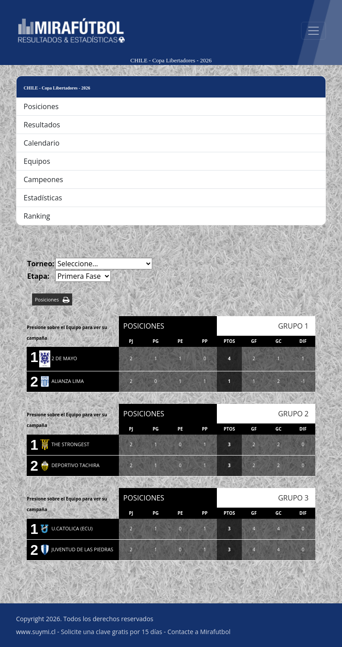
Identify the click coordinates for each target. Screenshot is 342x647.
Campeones (43, 179)
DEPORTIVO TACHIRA (69, 465)
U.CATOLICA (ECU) (66, 528)
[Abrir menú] (313, 31)
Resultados (42, 125)
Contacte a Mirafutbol (199, 631)
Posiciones (41, 106)
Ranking (37, 216)
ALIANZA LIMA (61, 381)
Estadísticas (43, 198)
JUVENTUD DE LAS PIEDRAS (76, 549)
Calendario (42, 143)
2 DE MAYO (58, 358)
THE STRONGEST (64, 444)
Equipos (37, 161)
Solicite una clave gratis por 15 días (111, 631)
